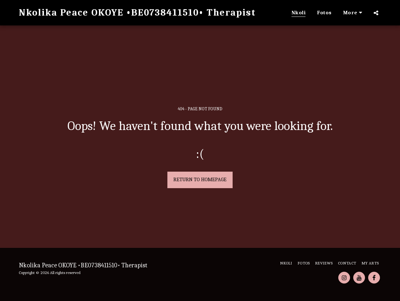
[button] (376, 13)
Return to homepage (200, 179)
